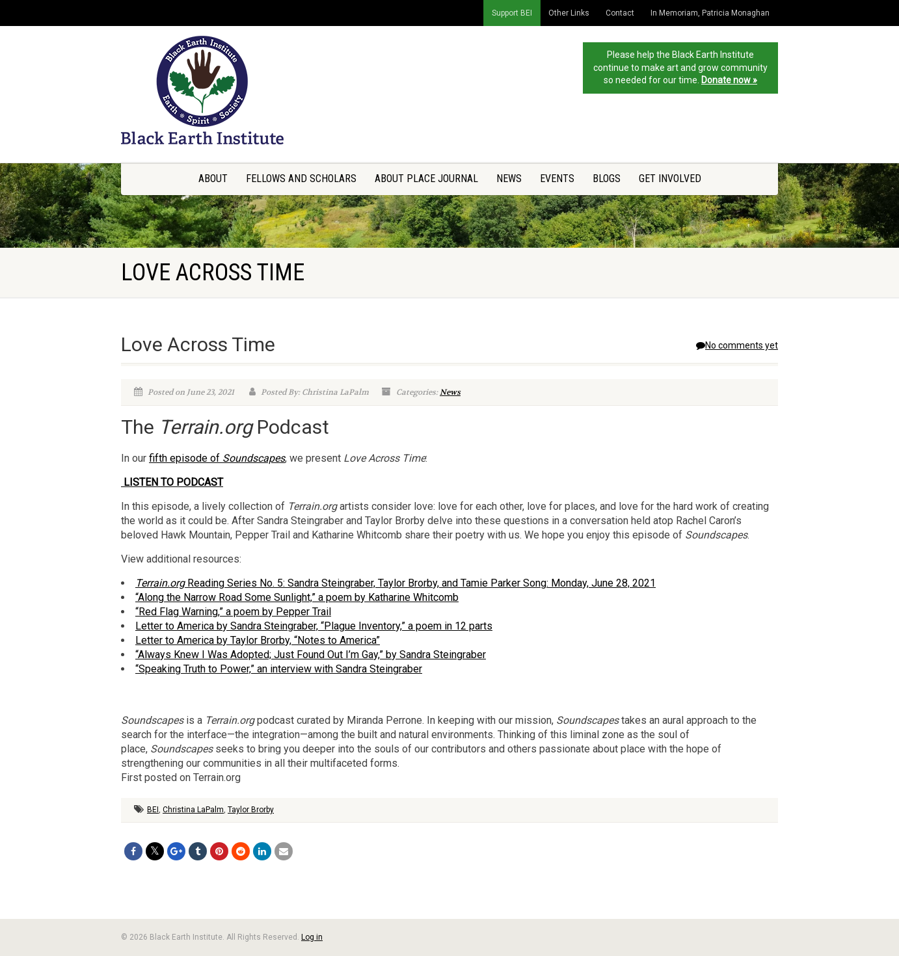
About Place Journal (426, 178)
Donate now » (729, 80)
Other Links (568, 13)
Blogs (607, 178)
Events (557, 178)
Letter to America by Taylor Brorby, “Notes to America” (257, 640)
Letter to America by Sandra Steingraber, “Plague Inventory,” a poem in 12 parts (313, 626)
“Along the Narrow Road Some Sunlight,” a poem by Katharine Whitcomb (297, 597)
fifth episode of (217, 458)
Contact (620, 13)
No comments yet (737, 345)
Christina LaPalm (193, 809)
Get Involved (670, 178)
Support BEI (512, 13)
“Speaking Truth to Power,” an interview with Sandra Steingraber (278, 669)
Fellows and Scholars (301, 178)
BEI (153, 809)
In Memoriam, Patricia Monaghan (710, 13)
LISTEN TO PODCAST (172, 482)
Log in (312, 937)
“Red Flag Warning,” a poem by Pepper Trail (233, 611)
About (213, 178)
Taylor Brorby (251, 809)
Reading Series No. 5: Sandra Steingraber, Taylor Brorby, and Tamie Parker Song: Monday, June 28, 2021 (395, 583)
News (509, 178)
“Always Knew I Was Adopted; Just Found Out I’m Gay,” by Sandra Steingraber (310, 654)
